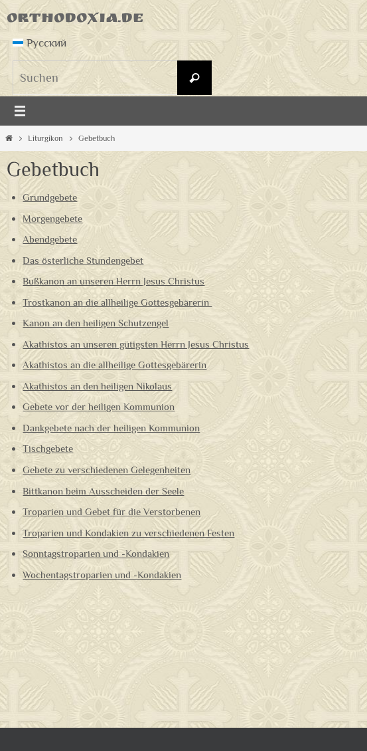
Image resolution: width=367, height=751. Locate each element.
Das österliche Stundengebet (83, 260)
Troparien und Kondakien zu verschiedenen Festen (128, 532)
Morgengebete (52, 218)
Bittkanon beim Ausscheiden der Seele (103, 490)
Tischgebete (48, 448)
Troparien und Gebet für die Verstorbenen (111, 511)
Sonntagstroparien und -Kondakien (96, 553)
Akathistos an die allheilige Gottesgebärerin (114, 364)
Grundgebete (50, 197)
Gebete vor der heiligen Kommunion (99, 406)
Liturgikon (45, 138)
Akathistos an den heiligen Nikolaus (97, 385)
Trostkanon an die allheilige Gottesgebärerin (117, 302)
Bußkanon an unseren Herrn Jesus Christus (113, 280)
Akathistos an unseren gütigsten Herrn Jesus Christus (136, 344)
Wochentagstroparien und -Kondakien (102, 574)
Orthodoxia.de (75, 20)
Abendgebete (50, 239)
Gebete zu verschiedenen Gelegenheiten (106, 469)
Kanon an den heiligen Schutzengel (96, 322)
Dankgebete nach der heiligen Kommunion (111, 427)
